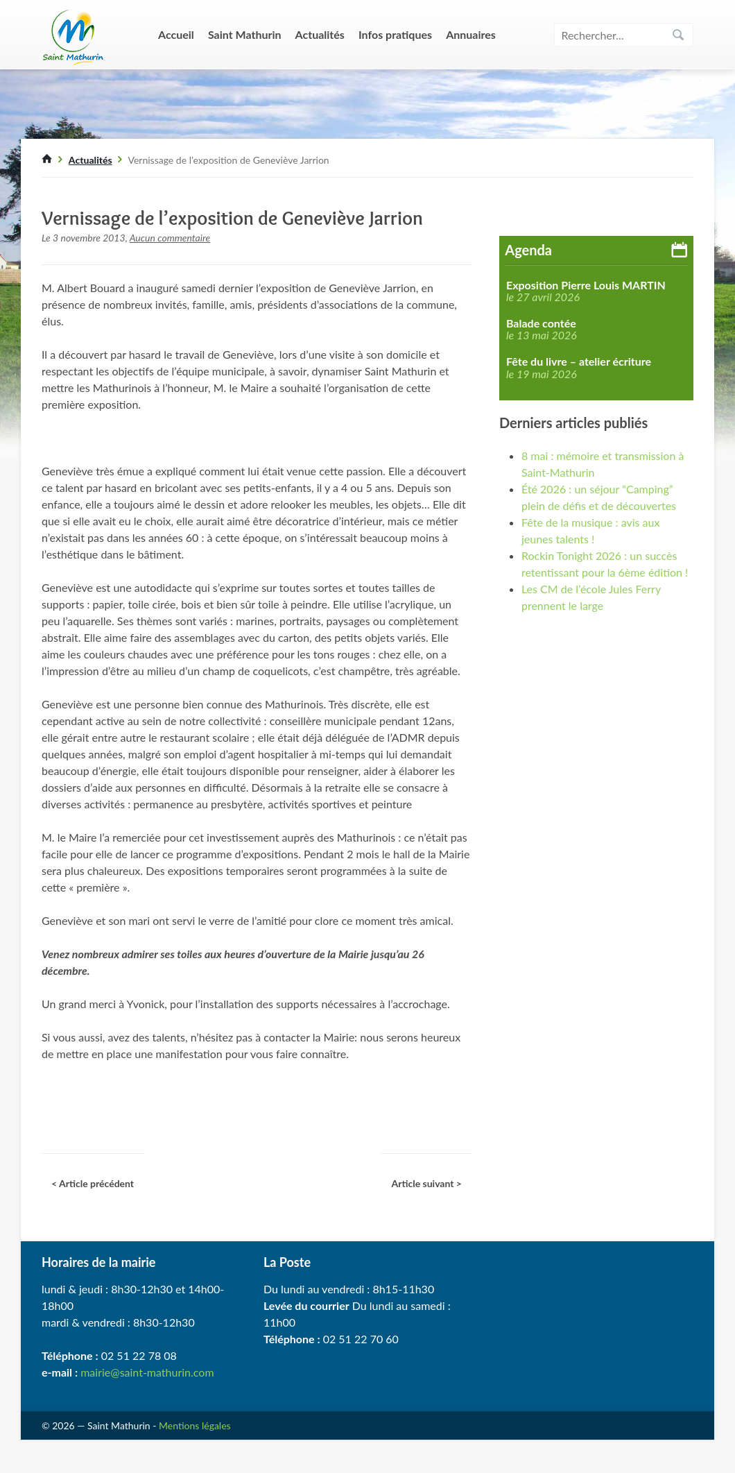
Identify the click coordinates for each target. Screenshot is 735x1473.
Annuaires (471, 34)
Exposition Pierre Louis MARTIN (586, 285)
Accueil (176, 34)
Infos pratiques (395, 34)
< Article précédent (92, 1183)
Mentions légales (195, 1425)
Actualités (320, 34)
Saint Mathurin (245, 34)
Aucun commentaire (170, 238)
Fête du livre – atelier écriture (578, 361)
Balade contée (541, 323)
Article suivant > (426, 1183)
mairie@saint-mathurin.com (147, 1372)
